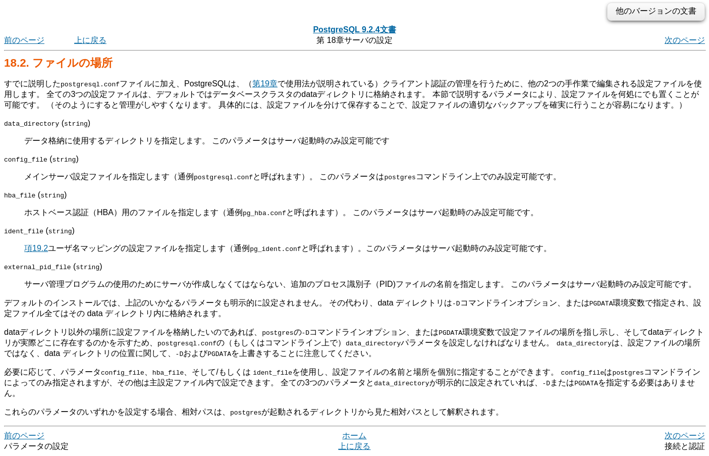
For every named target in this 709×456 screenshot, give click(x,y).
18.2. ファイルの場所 (58, 63)
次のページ (685, 40)
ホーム (354, 435)
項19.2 (36, 248)
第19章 (265, 83)
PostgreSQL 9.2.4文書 (354, 29)
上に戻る (90, 40)
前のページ (24, 40)
